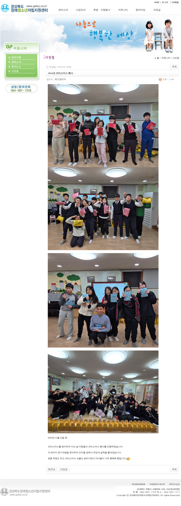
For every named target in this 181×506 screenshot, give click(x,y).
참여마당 (140, 9)
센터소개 (63, 9)
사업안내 (80, 9)
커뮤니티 (123, 9)
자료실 (157, 9)
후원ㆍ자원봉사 (101, 9)
